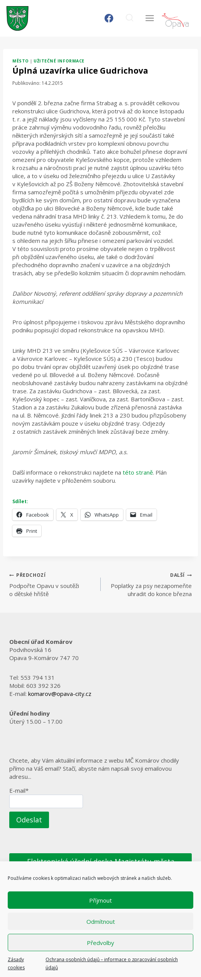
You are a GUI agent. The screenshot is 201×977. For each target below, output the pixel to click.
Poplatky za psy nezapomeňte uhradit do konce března (149, 584)
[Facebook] (109, 18)
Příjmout (100, 900)
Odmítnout (100, 921)
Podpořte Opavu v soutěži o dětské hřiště (52, 584)
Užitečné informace (59, 61)
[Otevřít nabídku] (149, 18)
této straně (138, 472)
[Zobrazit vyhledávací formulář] (129, 18)
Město (20, 61)
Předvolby (100, 943)
